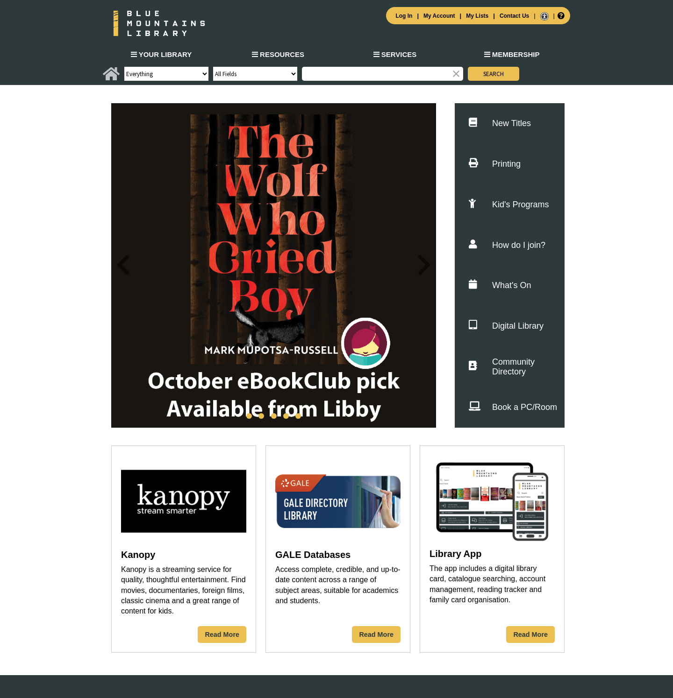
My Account (439, 16)
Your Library (161, 54)
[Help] (560, 15)
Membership (512, 54)
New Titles (500, 123)
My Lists (477, 16)
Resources (278, 54)
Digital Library (506, 326)
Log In (403, 16)
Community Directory (502, 366)
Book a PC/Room (513, 407)
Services (395, 54)
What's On (500, 285)
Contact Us (514, 16)
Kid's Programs (509, 205)
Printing (495, 164)
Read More (222, 634)
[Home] (111, 77)
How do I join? (507, 245)
